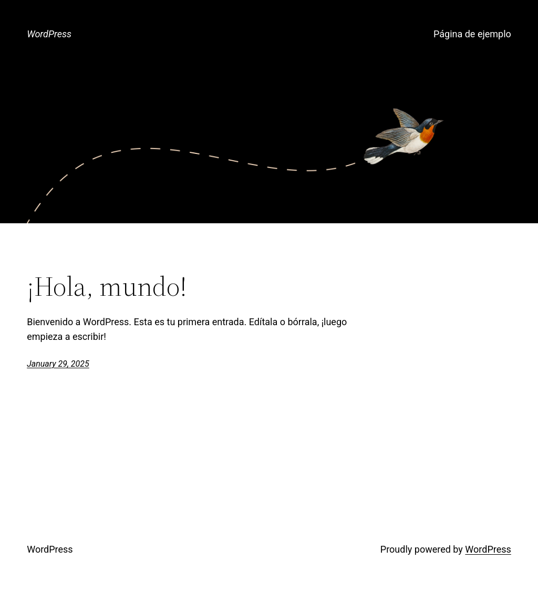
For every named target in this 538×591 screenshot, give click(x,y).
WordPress (49, 33)
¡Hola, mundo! (107, 286)
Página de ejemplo (472, 33)
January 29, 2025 (58, 364)
